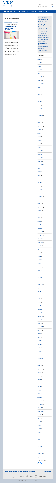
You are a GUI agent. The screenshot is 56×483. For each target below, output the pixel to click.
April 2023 (39, 182)
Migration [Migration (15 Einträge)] (47, 37)
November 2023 (40, 157)
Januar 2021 (40, 270)
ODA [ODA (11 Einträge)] (46, 39)
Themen (23, 12)
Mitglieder (17, 12)
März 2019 (39, 348)
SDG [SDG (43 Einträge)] (46, 41)
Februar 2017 (40, 436)
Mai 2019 (39, 340)
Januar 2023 (40, 193)
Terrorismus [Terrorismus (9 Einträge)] (46, 43)
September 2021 (40, 242)
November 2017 (40, 404)
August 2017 (40, 414)
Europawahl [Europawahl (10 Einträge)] (49, 26)
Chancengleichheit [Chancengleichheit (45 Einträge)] (42, 21)
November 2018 (40, 362)
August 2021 (40, 245)
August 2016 (40, 457)
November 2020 (40, 277)
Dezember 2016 (40, 443)
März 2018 (39, 390)
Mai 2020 (39, 298)
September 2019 (40, 326)
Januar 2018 (40, 397)
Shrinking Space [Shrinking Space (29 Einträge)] (41, 43)
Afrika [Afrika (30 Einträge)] (39, 17)
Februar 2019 (40, 351)
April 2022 (39, 221)
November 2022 (40, 200)
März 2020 (39, 305)
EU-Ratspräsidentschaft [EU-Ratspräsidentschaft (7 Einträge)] (45, 26)
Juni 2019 (39, 337)
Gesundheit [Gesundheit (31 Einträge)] (40, 30)
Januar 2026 (40, 69)
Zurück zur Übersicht (9, 15)
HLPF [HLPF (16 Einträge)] (39, 31)
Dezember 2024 (40, 115)
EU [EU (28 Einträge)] (41, 26)
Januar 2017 (40, 439)
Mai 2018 (39, 383)
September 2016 (40, 453)
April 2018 (39, 386)
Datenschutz (31, 471)
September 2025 (40, 83)
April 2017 (39, 428)
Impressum (25, 471)
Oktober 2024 (40, 122)
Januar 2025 (40, 112)
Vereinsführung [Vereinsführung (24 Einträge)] (41, 46)
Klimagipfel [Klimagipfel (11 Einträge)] (39, 35)
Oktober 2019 (40, 323)
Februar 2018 (40, 393)
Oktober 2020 (40, 281)
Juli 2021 (39, 249)
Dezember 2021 (40, 231)
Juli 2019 (39, 333)
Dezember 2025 (40, 73)
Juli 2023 (39, 171)
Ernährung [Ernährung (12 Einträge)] (39, 26)
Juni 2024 (39, 136)
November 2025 (40, 76)
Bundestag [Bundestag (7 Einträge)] (48, 19)
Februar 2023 (40, 189)
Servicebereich (43, 12)
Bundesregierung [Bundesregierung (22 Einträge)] (44, 19)
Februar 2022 (40, 228)
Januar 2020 (40, 312)
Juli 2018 (39, 376)
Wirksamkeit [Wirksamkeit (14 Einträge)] (44, 48)
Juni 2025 (39, 94)
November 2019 (40, 319)
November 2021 (40, 235)
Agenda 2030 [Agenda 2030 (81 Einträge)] (44, 18)
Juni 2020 (39, 295)
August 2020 (40, 288)
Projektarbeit (9, 22)
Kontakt (14, 471)
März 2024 (39, 147)
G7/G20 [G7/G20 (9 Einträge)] (43, 28)
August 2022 (40, 210)
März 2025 (39, 105)
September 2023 (40, 164)
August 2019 (40, 330)
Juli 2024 (39, 133)
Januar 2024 (40, 154)
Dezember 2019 (40, 316)
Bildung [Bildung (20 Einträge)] (39, 19)
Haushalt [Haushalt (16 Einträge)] (48, 30)
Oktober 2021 (40, 238)
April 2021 (39, 260)
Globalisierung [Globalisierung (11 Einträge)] (45, 30)
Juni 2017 (39, 421)
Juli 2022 (39, 214)
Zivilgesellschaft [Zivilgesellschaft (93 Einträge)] (42, 51)
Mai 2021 (39, 256)
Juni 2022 (39, 217)
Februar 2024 (40, 150)
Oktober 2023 (40, 161)
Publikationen (30, 12)
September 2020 (40, 284)
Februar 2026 (40, 66)
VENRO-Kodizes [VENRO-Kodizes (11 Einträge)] (45, 44)
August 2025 (40, 87)
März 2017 (39, 432)
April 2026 (39, 59)
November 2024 (40, 119)
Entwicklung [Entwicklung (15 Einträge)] (44, 23)
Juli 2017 (39, 418)
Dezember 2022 (40, 196)
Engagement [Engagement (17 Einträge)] (40, 23)
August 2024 (40, 129)
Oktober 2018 (40, 365)
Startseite (5, 11)
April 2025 (39, 101)
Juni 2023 (39, 175)
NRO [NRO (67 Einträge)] (44, 39)
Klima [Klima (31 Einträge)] (46, 34)
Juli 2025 (39, 91)
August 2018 (40, 372)
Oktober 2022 (40, 203)
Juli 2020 (39, 291)
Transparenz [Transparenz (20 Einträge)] (40, 44)
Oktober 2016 (40, 450)
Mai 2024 (39, 140)
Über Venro (10, 12)
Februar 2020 (40, 309)
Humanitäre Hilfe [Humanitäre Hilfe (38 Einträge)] (44, 32)
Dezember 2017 (40, 400)
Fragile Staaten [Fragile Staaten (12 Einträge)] (40, 28)
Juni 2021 (39, 252)
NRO (5, 22)
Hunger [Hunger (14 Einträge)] (49, 31)
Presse (36, 12)
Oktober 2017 (40, 407)
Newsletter (48, 471)
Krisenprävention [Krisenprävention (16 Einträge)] (44, 35)
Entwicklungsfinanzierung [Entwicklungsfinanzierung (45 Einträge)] (44, 25)
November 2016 (40, 446)
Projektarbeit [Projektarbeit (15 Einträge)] (43, 41)
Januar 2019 (40, 355)
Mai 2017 (39, 425)
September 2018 (40, 369)
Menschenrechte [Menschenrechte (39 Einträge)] (42, 37)
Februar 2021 (40, 267)
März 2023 (39, 186)
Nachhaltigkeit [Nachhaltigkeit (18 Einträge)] (40, 39)
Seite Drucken (8, 471)
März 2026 (39, 62)
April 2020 (39, 302)
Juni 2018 (39, 379)
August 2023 (40, 168)
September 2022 (40, 207)
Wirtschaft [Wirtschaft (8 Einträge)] (48, 48)
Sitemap (19, 471)
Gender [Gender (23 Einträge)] (46, 28)
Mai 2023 (39, 179)
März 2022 (39, 224)
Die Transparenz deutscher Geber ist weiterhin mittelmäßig (10, 28)
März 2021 (39, 263)
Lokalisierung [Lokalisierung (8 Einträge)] (48, 35)
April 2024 (39, 143)
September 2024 (40, 126)
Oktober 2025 (40, 80)
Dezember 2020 (40, 274)
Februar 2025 (40, 108)
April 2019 (39, 344)
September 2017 (40, 411)
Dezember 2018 (40, 358)
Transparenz (15, 22)
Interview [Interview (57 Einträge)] (43, 34)
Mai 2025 (39, 98)
